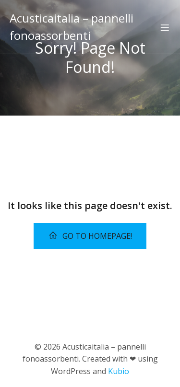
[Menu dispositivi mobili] (164, 27)
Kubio (118, 371)
